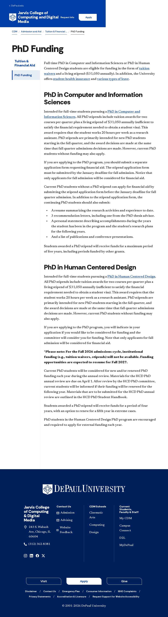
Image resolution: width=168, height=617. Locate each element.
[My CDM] (130, 515)
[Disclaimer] (31, 588)
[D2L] (130, 534)
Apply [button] (84, 578)
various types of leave (113, 75)
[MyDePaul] (130, 542)
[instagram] (25, 552)
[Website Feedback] (68, 526)
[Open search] (143, 15)
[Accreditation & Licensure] (71, 593)
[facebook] (37, 552)
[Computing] (99, 521)
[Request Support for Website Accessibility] (116, 593)
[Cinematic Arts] (99, 512)
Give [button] (124, 578)
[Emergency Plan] (71, 588)
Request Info (103, 15)
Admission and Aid (31, 28)
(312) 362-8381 (39, 540)
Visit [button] (44, 578)
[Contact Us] (49, 588)
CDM (14, 28)
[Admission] (68, 509)
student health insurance (71, 75)
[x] (43, 552)
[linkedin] (31, 552)
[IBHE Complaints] (127, 588)
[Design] (99, 529)
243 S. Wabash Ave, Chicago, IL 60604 (40, 528)
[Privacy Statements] (40, 593)
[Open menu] (153, 15)
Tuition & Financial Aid (25, 60)
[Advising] (68, 517)
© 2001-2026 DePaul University (84, 602)
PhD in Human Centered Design (131, 273)
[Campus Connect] (130, 525)
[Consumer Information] (98, 588)
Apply (125, 15)
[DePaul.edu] (19, 6)
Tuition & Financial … (56, 28)
